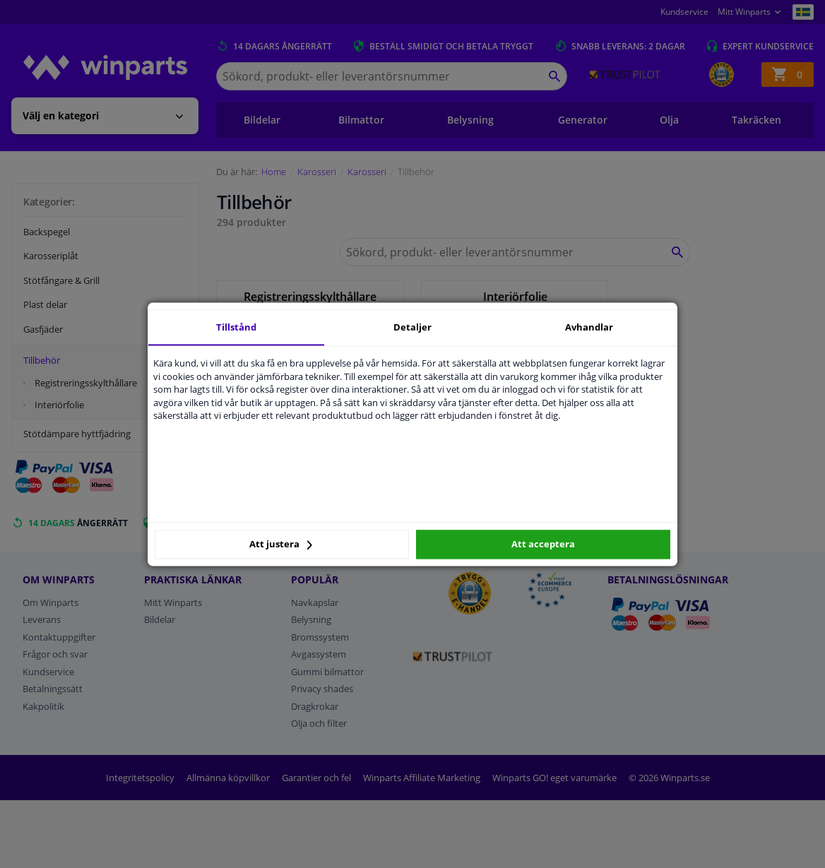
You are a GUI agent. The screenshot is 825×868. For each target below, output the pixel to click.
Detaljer (412, 327)
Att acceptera (543, 544)
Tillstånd (236, 327)
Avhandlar (589, 327)
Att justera (280, 544)
